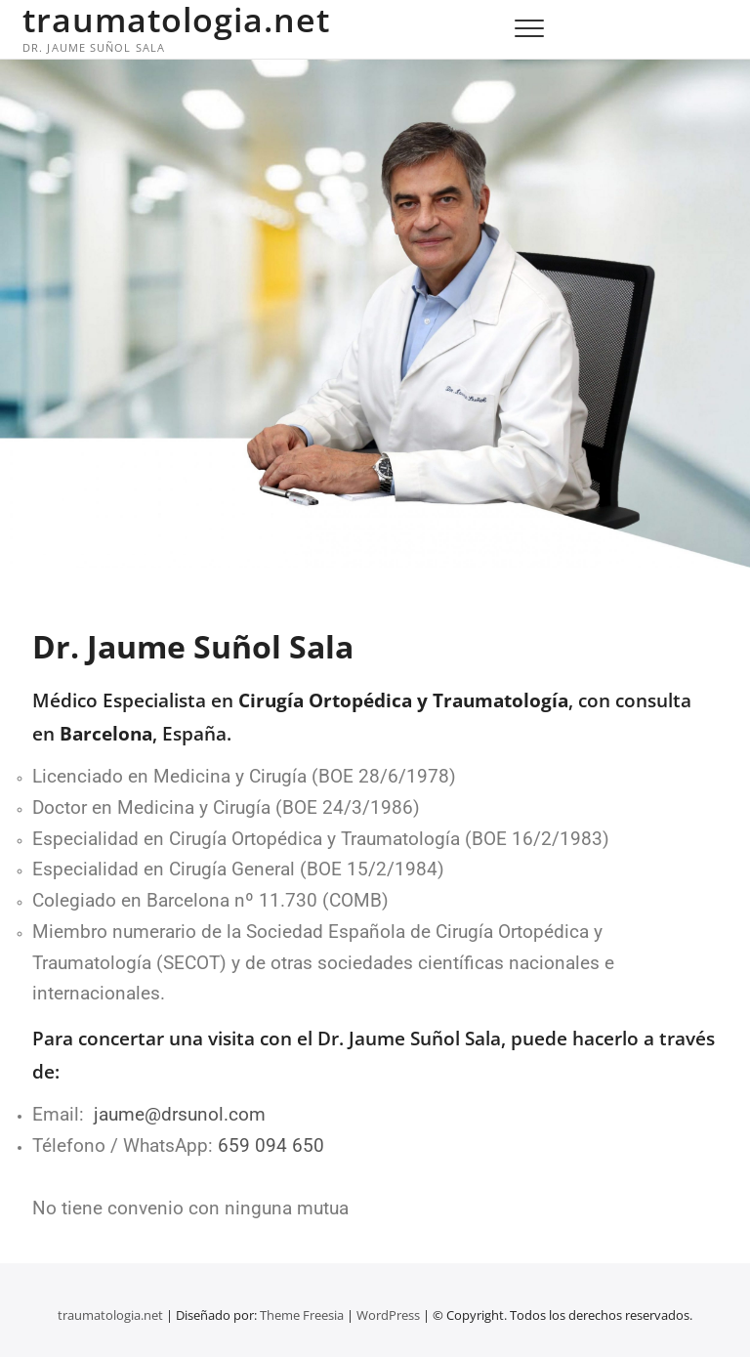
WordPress (388, 1315)
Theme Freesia (302, 1315)
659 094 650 (271, 1146)
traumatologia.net (176, 19)
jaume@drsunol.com (180, 1114)
